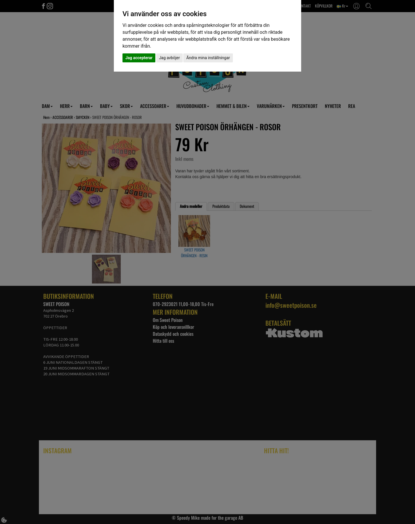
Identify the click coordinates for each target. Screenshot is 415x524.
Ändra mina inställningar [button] (208, 57)
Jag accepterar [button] (138, 57)
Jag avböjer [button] (169, 57)
